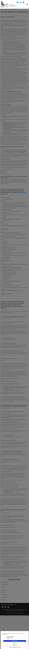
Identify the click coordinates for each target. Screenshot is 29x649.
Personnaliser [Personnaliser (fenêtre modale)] (14, 645)
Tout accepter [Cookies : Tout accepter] (14, 640)
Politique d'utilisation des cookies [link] (14, 647)
